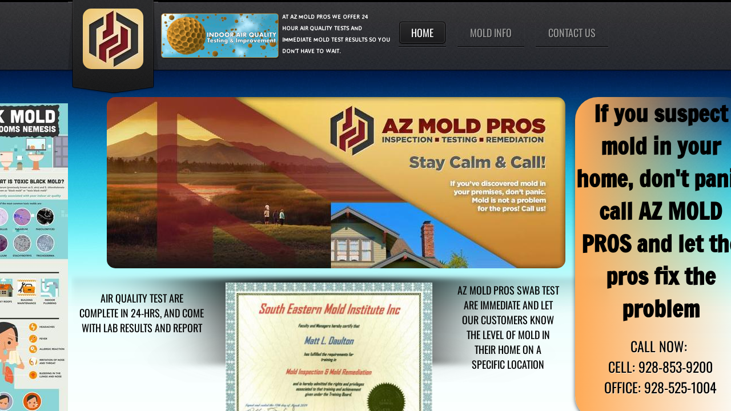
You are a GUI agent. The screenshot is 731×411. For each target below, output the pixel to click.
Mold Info (491, 32)
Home (422, 32)
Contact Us (572, 32)
